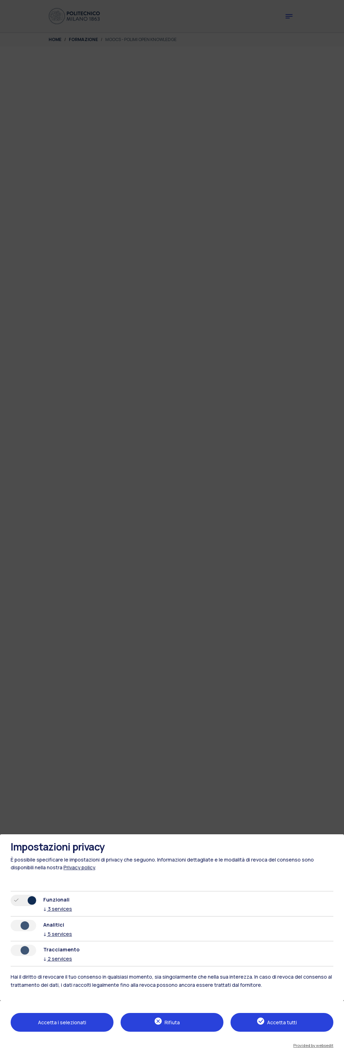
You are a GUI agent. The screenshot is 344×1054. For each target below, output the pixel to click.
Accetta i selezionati (62, 1022)
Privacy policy (79, 867)
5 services (57, 934)
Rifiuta (172, 1022)
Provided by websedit (313, 1045)
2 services (57, 958)
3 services (57, 908)
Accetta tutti (282, 1022)
